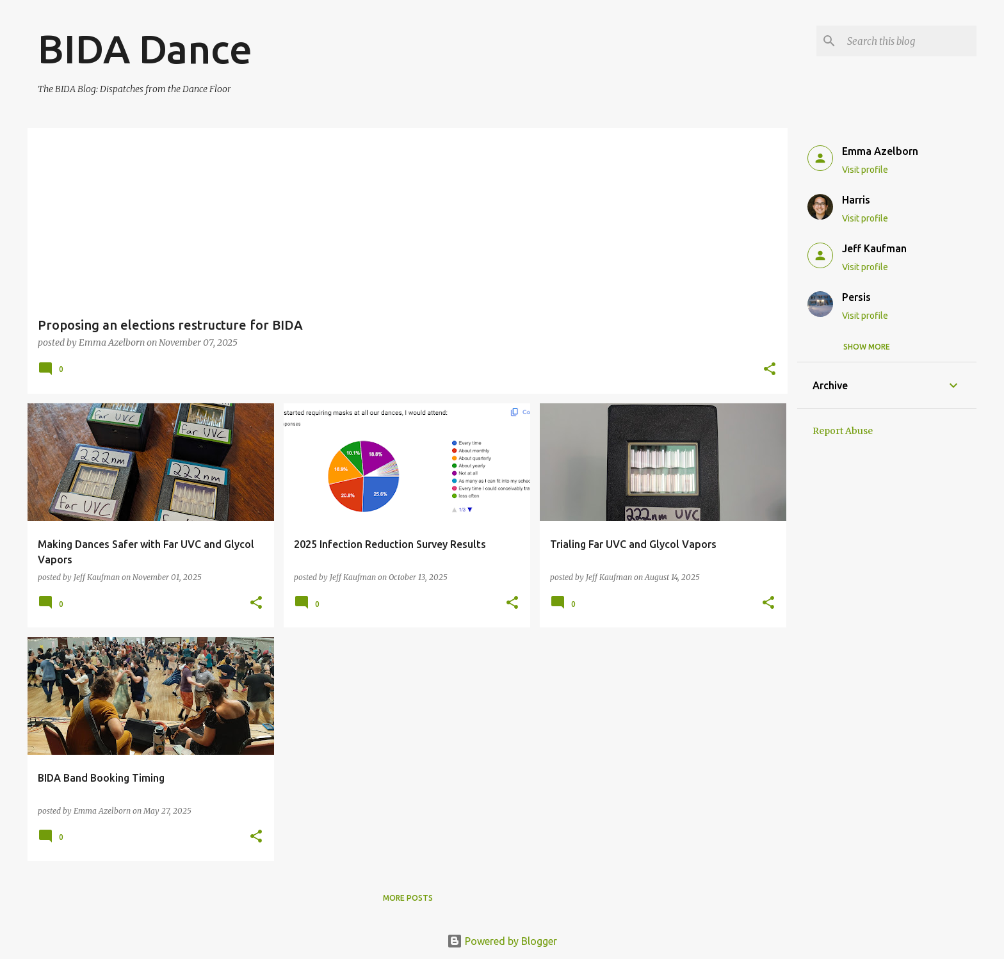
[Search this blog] (909, 41)
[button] (769, 369)
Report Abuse (843, 431)
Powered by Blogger (502, 941)
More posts (408, 898)
